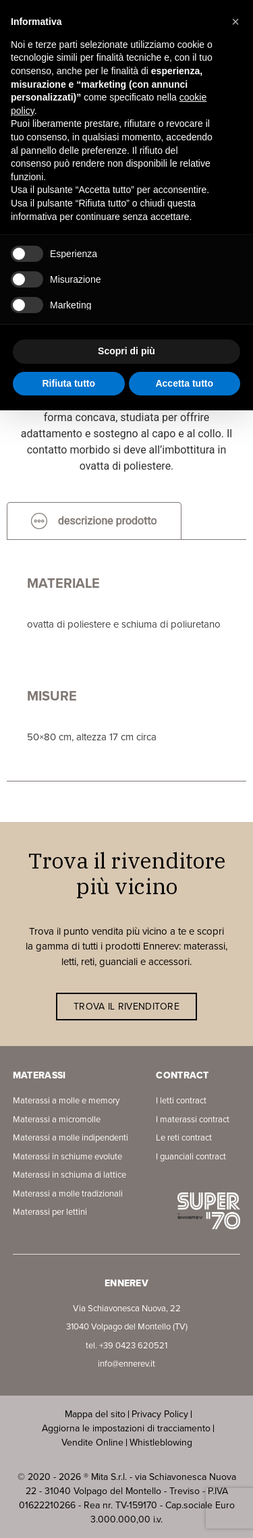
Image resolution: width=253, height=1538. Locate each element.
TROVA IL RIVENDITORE (126, 1006)
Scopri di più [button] (126, 351)
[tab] (94, 520)
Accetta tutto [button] (184, 383)
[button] (235, 21)
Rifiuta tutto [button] (68, 383)
